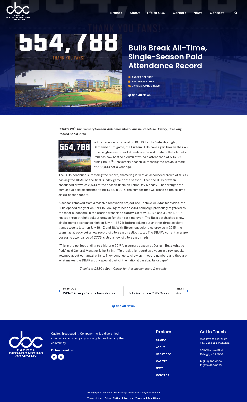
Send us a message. (218, 342)
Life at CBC (156, 13)
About (135, 13)
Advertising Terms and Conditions (141, 398)
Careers (179, 13)
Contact (217, 13)
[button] (236, 13)
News (198, 13)
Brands (116, 13)
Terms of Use (94, 398)
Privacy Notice (112, 398)
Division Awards (142, 86)
